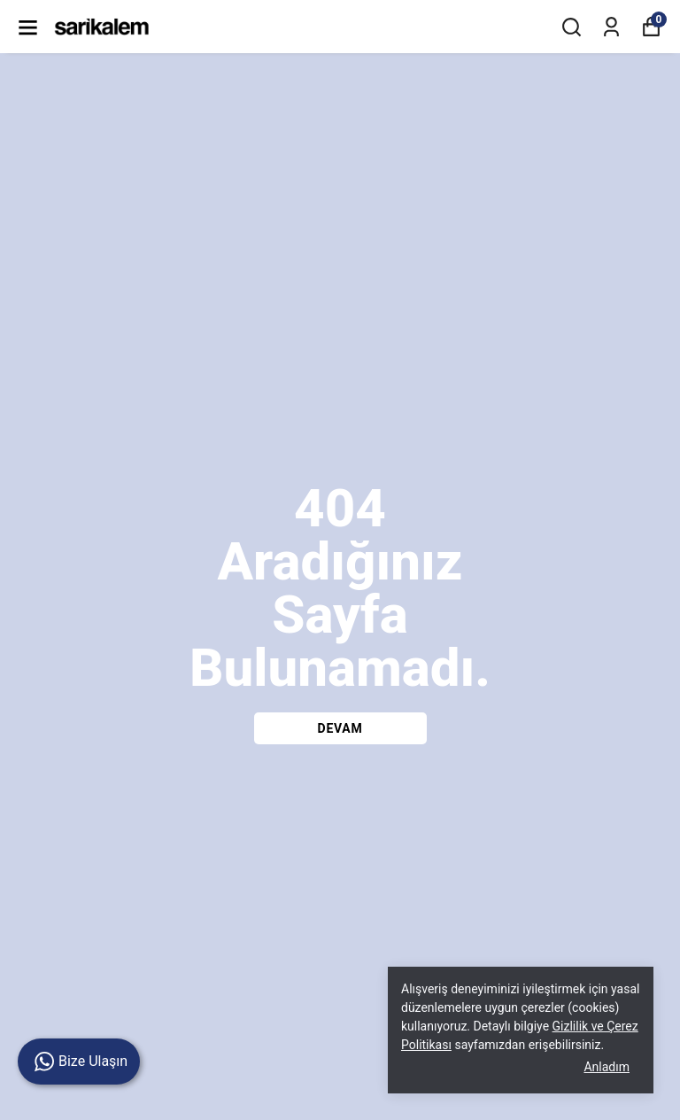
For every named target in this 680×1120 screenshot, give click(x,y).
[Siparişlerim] (611, 27)
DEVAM (340, 728)
